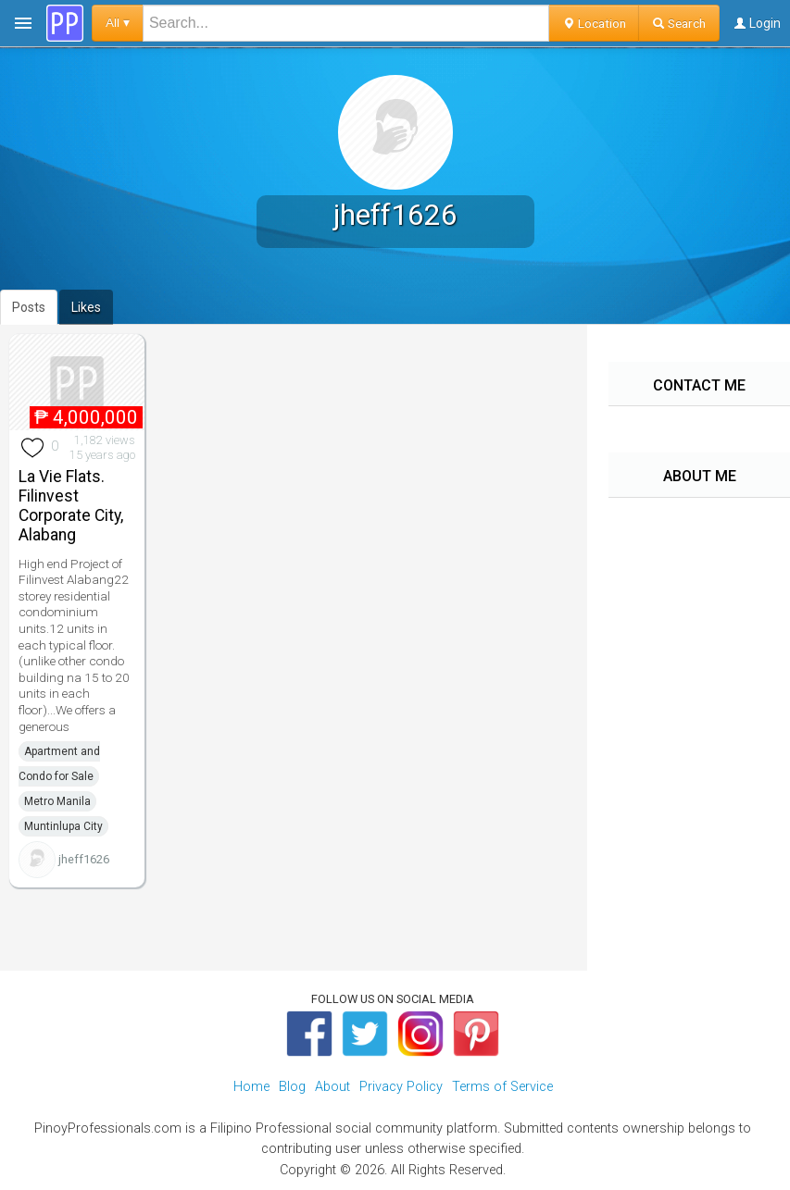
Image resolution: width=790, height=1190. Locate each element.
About (332, 1087)
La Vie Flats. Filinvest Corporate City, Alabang (71, 505)
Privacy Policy (401, 1087)
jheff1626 (83, 859)
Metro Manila (57, 801)
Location (594, 23)
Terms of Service (502, 1087)
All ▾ (118, 23)
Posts (28, 307)
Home (251, 1087)
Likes (86, 307)
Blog (292, 1087)
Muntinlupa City (63, 826)
